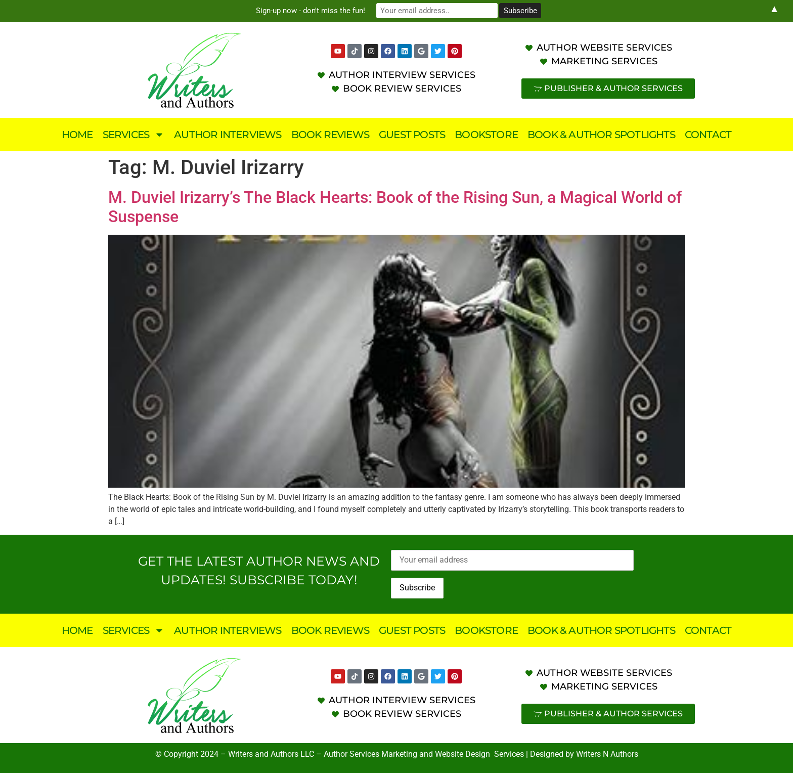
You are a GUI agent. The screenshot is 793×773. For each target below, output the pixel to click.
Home (77, 134)
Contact (708, 134)
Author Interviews (227, 134)
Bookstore (486, 134)
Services (134, 134)
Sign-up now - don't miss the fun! (310, 10)
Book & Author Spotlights (601, 134)
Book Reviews (330, 134)
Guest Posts (412, 134)
